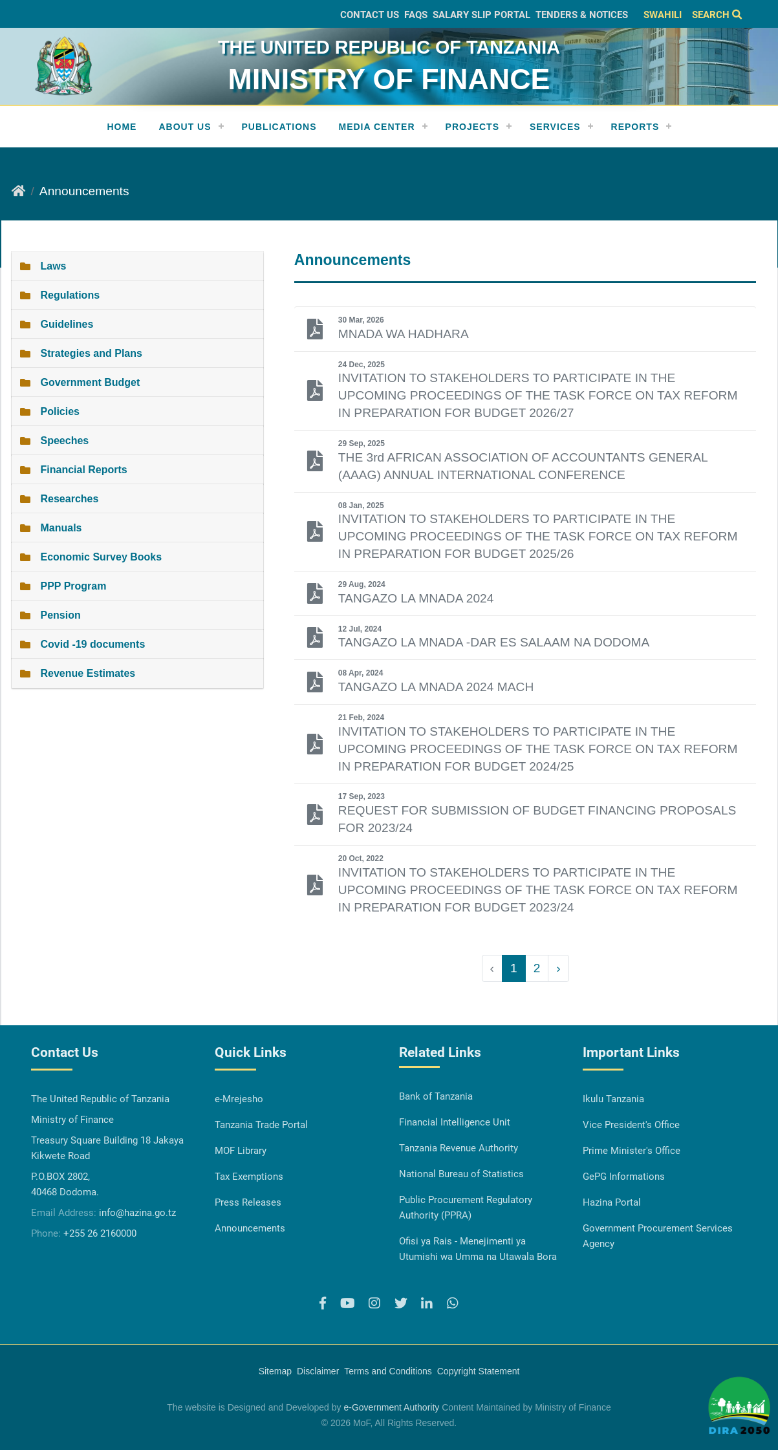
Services (555, 127)
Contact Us (369, 15)
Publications (279, 127)
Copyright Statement (478, 1371)
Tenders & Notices (581, 15)
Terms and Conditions (387, 1371)
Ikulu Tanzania (613, 1099)
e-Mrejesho (239, 1099)
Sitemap (275, 1371)
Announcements (250, 1228)
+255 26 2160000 (99, 1233)
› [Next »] (558, 968)
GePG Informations (624, 1176)
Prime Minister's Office (631, 1151)
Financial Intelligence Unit (454, 1122)
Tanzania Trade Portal (261, 1125)
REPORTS (635, 127)
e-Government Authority (391, 1407)
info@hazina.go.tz (137, 1213)
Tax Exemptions (249, 1176)
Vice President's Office (631, 1125)
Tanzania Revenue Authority (458, 1148)
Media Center (377, 127)
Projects (472, 127)
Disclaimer (318, 1371)
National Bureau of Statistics (461, 1174)
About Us (184, 127)
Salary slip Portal (481, 15)
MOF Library (240, 1151)
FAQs (415, 15)
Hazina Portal (612, 1202)
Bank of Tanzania (436, 1096)
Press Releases (248, 1202)
